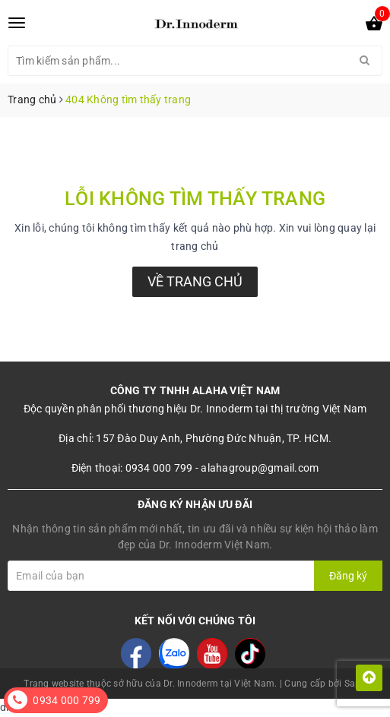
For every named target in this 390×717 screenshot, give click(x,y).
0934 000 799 (66, 700)
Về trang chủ (195, 281)
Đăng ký (348, 576)
